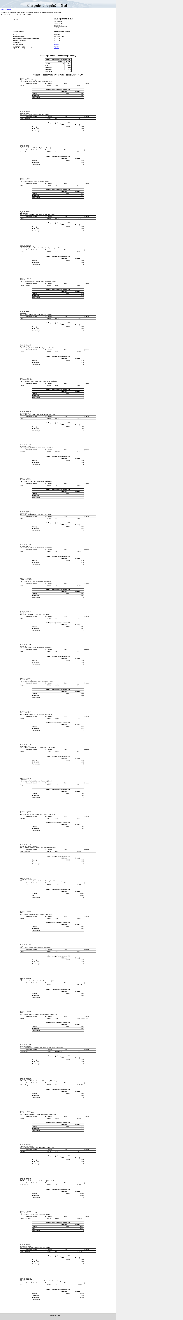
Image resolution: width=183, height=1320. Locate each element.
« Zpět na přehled (6, 9)
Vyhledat (56, 44)
